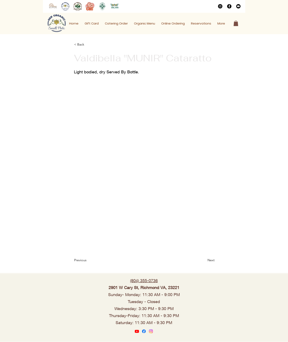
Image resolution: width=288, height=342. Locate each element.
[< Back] (87, 44)
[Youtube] (136, 331)
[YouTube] (238, 6)
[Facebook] (229, 6)
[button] (235, 23)
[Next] (204, 260)
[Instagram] (220, 6)
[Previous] (87, 260)
